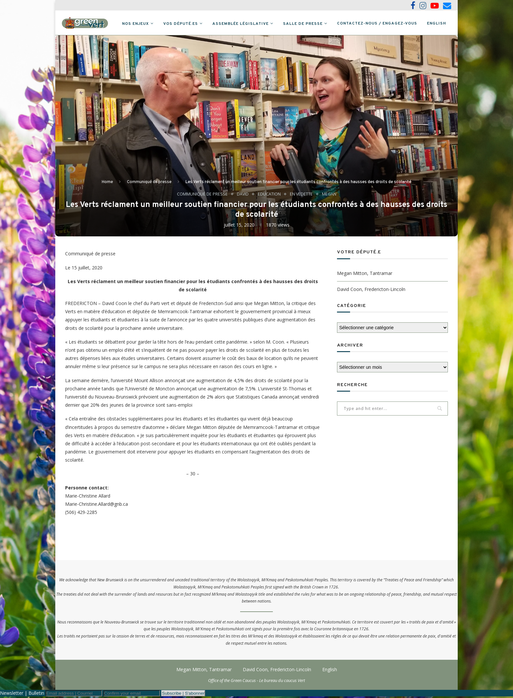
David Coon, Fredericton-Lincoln (371, 290)
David (242, 195)
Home (107, 183)
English (436, 23)
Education (268, 195)
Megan (329, 195)
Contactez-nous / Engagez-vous (377, 23)
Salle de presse (303, 23)
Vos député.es (180, 23)
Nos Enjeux (135, 23)
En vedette (301, 195)
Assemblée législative (240, 23)
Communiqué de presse (149, 183)
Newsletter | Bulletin (22, 694)
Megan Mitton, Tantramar (364, 274)
